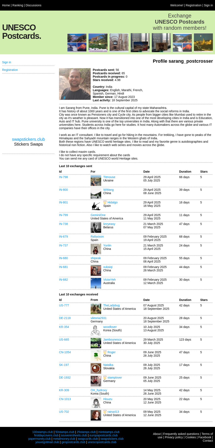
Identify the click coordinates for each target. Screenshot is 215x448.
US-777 (64, 305)
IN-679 (63, 236)
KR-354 (64, 327)
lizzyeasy (109, 224)
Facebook (204, 437)
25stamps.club (86, 432)
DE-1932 (65, 377)
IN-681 (63, 267)
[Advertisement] (181, 84)
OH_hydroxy (99, 390)
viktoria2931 (99, 318)
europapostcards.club (103, 435)
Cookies (190, 437)
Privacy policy (174, 437)
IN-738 (63, 224)
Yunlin (107, 245)
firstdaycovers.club (46, 435)
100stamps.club (42, 432)
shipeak (96, 258)
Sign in (208, 5)
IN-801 (63, 202)
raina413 (113, 411)
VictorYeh (109, 279)
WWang (108, 189)
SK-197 (64, 365)
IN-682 (63, 279)
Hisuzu (107, 399)
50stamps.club (64, 432)
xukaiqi (108, 267)
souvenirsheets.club (74, 435)
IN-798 (63, 177)
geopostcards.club (74, 442)
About (157, 434)
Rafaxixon (97, 236)
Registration (194, 5)
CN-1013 (65, 399)
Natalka (108, 365)
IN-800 (63, 189)
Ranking (17, 5)
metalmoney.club (64, 438)
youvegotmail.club (47, 442)
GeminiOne (98, 215)
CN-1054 (65, 352)
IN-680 (63, 258)
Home (6, 5)
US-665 (64, 339)
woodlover (110, 327)
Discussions (34, 5)
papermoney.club (39, 438)
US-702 (64, 411)
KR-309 (64, 390)
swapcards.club (88, 438)
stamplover (115, 377)
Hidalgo (112, 202)
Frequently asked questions (181, 434)
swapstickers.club (28, 139)
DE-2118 (65, 318)
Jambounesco (112, 339)
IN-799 (63, 215)
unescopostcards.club (102, 442)
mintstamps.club (109, 432)
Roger (112, 352)
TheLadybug (111, 305)
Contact (208, 440)
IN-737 (63, 245)
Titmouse (109, 177)
